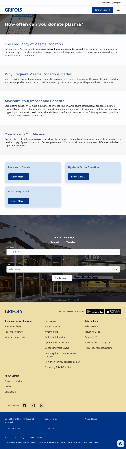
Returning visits (92, 331)
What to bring (51, 331)
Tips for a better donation (57, 342)
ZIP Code (10, 247)
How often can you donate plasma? (62, 361)
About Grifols (12, 375)
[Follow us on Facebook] (24, 405)
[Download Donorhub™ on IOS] (113, 311)
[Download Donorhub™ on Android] (95, 311)
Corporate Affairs (13, 381)
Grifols (8, 386)
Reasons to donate (14, 331)
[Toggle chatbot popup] (120, 443)
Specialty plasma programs (98, 342)
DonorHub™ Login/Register (111, 2)
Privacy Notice (91, 419)
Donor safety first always (57, 347)
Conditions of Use (12, 428)
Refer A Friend (92, 326)
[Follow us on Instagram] (33, 405)
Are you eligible (52, 326)
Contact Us (10, 391)
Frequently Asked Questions (58, 367)
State (8, 264)
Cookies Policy (51, 419)
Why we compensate (15, 337)
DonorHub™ (91, 337)
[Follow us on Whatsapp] (42, 405)
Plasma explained (13, 326)
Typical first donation (55, 337)
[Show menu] (118, 10)
